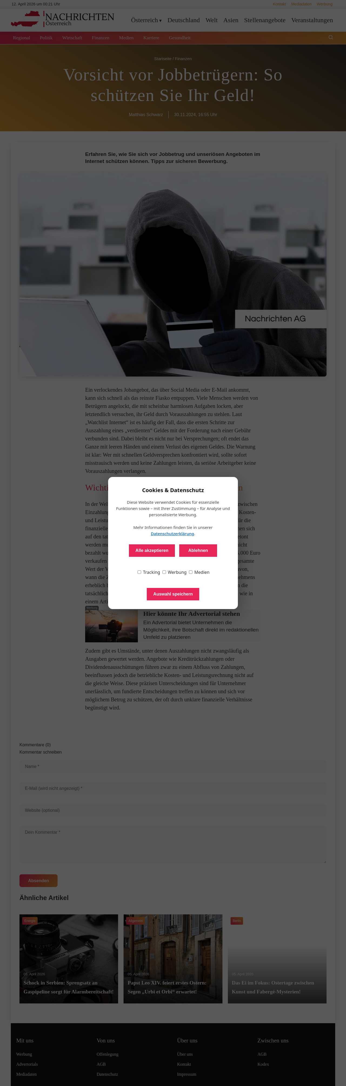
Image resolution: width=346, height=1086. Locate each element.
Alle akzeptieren (151, 550)
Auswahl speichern (173, 594)
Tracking (149, 572)
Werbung (174, 572)
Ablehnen (198, 550)
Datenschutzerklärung (172, 533)
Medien (199, 572)
